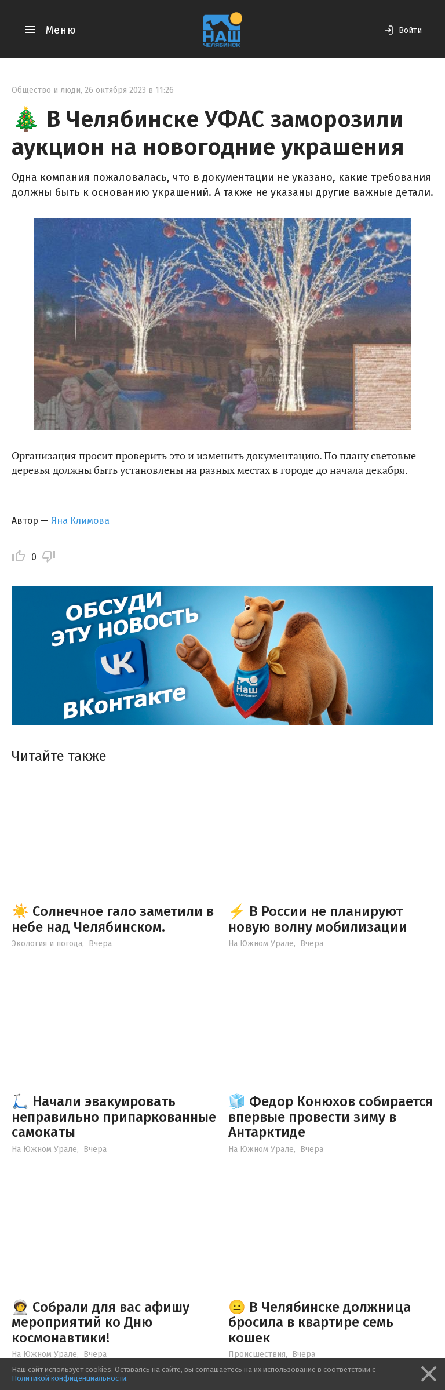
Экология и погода (47, 943)
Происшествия (257, 1354)
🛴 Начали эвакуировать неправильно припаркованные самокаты (114, 1116)
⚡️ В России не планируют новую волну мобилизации (317, 919)
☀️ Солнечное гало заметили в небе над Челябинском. (113, 919)
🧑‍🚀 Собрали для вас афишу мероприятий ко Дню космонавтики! (100, 1322)
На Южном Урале (261, 943)
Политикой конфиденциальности (69, 1378)
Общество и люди (46, 90)
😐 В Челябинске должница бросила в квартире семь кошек (319, 1322)
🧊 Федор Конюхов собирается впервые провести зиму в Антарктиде (330, 1116)
